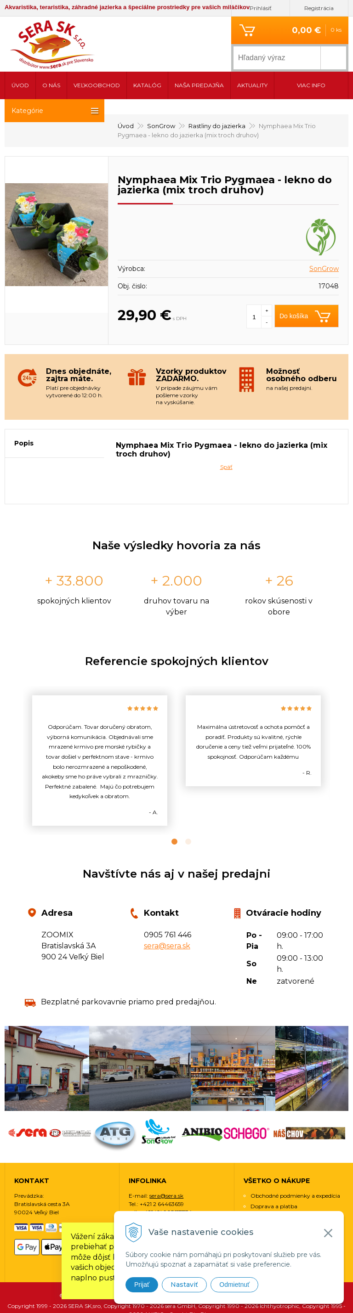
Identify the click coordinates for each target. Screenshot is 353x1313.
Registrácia (319, 8)
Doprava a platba (274, 1175)
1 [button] (169, 810)
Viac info (311, 85)
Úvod (20, 85)
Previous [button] (16, 729)
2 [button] (183, 810)
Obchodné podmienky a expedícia (295, 1164)
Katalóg (147, 85)
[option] (99, 729)
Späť (226, 435)
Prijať (141, 1284)
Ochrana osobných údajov (286, 1185)
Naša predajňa (199, 85)
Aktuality (252, 85)
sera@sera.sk (167, 914)
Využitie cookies (271, 1196)
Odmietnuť (234, 1284)
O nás (51, 85)
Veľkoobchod (97, 85)
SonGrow (324, 237)
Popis (24, 412)
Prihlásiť (261, 8)
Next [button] (337, 729)
